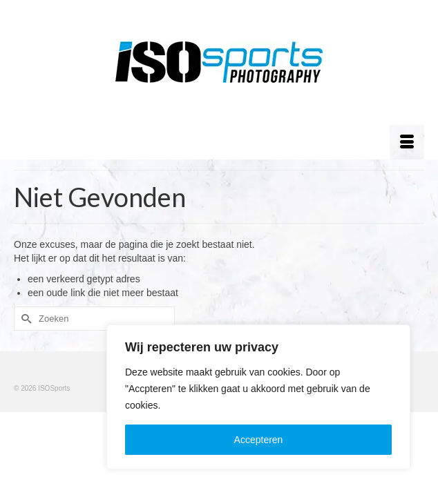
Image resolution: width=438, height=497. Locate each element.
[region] (258, 396)
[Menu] (407, 142)
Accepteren (258, 439)
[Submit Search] (24, 318)
